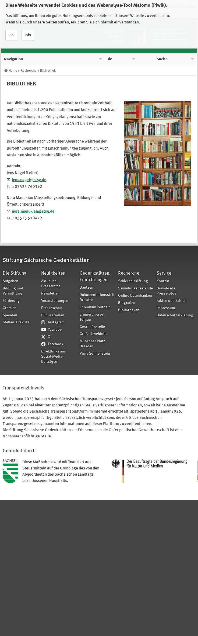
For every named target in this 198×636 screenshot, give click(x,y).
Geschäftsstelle (92, 327)
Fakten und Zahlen (171, 301)
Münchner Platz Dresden (92, 344)
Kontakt (163, 281)
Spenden (10, 315)
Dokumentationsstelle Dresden (97, 297)
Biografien (126, 303)
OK (11, 31)
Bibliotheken (128, 310)
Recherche (29, 70)
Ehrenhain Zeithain (95, 307)
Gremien (9, 308)
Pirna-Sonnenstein (95, 353)
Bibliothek (48, 70)
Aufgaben (10, 281)
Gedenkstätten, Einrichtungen (95, 276)
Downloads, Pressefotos (166, 291)
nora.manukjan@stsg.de (33, 212)
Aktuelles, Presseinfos (51, 283)
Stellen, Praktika (16, 322)
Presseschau (51, 308)
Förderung (11, 301)
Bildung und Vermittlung (13, 291)
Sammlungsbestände (135, 288)
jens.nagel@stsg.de (29, 180)
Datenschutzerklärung (174, 315)
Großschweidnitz (94, 334)
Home (13, 70)
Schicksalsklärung (133, 281)
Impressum (166, 308)
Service (164, 273)
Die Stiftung (14, 273)
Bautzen (86, 287)
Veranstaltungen (54, 301)
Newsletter (50, 293)
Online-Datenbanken (135, 296)
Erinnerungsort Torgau (92, 317)
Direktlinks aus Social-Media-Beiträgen (53, 357)
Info (28, 31)
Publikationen (52, 315)
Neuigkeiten (53, 273)
